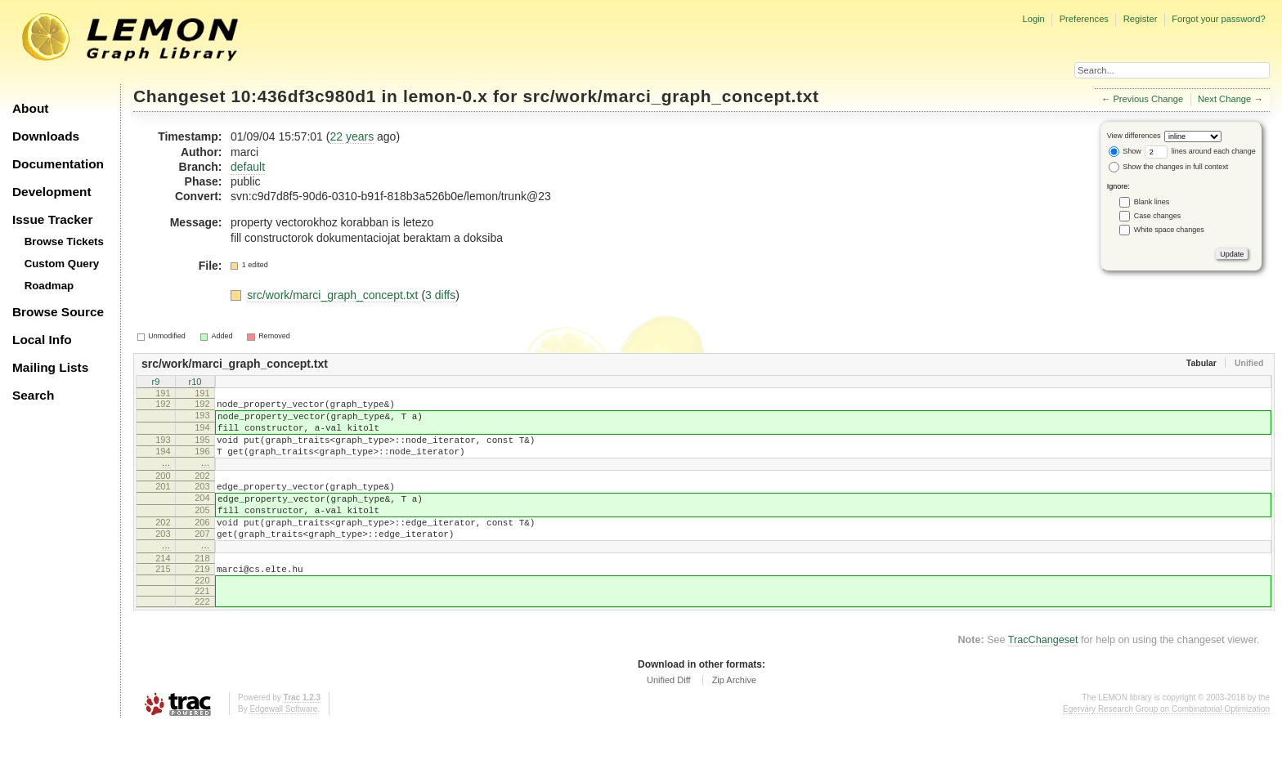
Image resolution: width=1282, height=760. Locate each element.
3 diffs (440, 295)
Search (33, 395)
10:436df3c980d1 (304, 96)
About (30, 108)
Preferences (1084, 19)
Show (1125, 151)
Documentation (58, 164)
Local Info (42, 339)
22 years (351, 136)
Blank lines (1152, 202)
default (248, 166)
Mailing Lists (50, 367)
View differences (1134, 136)
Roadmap (49, 285)
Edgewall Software (283, 743)
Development (52, 192)
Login (1033, 19)
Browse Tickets (64, 241)
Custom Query (62, 263)
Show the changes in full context (1169, 167)
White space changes (1169, 230)
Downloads (45, 136)
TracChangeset (1043, 674)
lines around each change (1200, 151)
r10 (195, 383)
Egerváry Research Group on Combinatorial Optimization (1166, 743)
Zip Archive (734, 714)
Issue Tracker (52, 219)
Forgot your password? (1218, 19)
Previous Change (1148, 99)
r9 (156, 383)
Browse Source (58, 312)
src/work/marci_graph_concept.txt (670, 96)
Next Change (1224, 99)
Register (1140, 19)
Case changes (1157, 216)
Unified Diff (669, 714)
